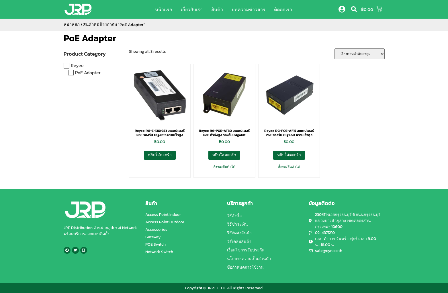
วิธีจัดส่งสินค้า (239, 233)
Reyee (77, 65)
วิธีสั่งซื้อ (234, 216)
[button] (354, 9)
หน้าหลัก (72, 25)
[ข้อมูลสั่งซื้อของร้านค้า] (359, 53)
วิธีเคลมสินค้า (239, 242)
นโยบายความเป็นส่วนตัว (249, 259)
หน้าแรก (163, 9)
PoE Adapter (90, 38)
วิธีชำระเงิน (237, 224)
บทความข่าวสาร (248, 9)
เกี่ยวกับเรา (192, 9)
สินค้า (217, 9)
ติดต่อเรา (283, 9)
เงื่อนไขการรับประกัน (246, 250)
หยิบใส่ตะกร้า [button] (160, 155)
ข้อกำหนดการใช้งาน (245, 267)
